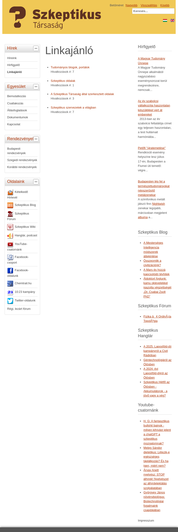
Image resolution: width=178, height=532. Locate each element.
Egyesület (23, 87)
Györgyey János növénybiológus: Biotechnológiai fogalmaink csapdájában (154, 501)
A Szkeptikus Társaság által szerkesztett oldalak (82, 94)
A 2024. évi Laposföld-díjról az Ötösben (155, 373)
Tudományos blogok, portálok (70, 67)
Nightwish (158, 203)
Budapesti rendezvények (16, 151)
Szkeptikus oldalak (63, 81)
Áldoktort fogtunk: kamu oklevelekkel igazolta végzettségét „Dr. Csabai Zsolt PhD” (157, 287)
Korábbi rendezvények (22, 167)
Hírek (23, 48)
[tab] (36, 48)
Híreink (12, 58)
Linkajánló (14, 72)
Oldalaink (23, 182)
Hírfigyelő (13, 65)
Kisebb (164, 5)
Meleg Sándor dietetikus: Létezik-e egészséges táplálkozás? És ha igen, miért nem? (156, 456)
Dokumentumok (17, 117)
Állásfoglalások (17, 110)
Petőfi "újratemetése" (151, 148)
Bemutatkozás (16, 96)
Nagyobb (131, 5)
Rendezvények (23, 139)
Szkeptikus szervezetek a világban (73, 107)
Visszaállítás (149, 5)
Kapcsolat (13, 124)
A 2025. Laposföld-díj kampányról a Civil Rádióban (157, 351)
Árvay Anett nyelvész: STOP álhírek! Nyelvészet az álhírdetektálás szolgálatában (155, 479)
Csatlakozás (15, 103)
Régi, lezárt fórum (19, 309)
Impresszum (146, 520)
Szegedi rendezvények (22, 160)
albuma (143, 217)
